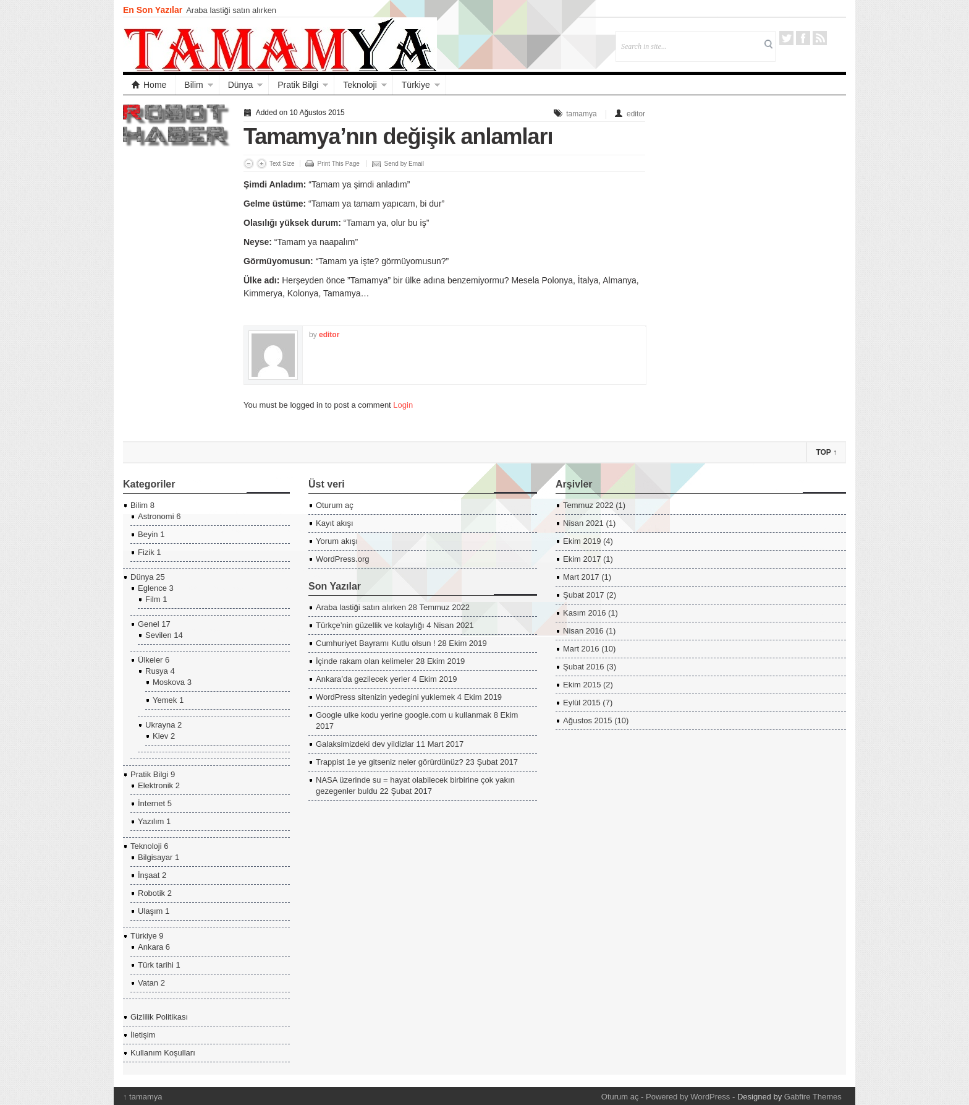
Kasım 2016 (584, 612)
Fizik (146, 552)
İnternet (151, 803)
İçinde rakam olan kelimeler (364, 661)
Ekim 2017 (582, 559)
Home (149, 85)
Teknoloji (359, 85)
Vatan (148, 982)
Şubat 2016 (583, 666)
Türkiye (416, 85)
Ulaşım (150, 911)
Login (403, 405)
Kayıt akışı (334, 523)
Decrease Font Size (248, 163)
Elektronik (155, 785)
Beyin (148, 534)
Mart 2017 (581, 577)
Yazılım (151, 821)
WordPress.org (342, 559)
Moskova (169, 682)
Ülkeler (150, 659)
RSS (820, 38)
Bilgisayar (155, 857)
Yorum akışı (337, 541)
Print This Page (339, 163)
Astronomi (156, 516)
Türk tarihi (156, 965)
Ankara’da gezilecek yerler (363, 679)
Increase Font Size (261, 163)
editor (636, 114)
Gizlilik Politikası (159, 1016)
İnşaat (148, 875)
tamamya (581, 114)
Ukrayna (160, 724)
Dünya (240, 85)
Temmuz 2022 (588, 505)
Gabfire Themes (813, 1096)
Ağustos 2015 (587, 720)
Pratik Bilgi (297, 85)
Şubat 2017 (583, 595)
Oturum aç (334, 505)
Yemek (165, 700)
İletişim (142, 1034)
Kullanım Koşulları (162, 1052)
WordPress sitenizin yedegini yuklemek (385, 697)
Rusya (156, 671)
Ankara (150, 947)
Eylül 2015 (582, 702)
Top (826, 452)
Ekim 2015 (582, 684)
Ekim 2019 (582, 541)
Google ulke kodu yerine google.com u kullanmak (403, 715)
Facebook (803, 38)
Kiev (160, 736)
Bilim (193, 85)
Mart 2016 (581, 648)
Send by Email (404, 163)
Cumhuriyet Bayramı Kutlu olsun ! (376, 643)
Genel (148, 624)
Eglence (152, 588)
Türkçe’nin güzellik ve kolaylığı (370, 625)
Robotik (151, 893)
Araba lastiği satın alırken (231, 10)
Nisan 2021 (583, 523)
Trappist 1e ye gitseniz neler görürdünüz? (389, 762)
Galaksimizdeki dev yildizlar (365, 744)
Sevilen (158, 635)
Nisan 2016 (583, 630)
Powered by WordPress (688, 1096)
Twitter (786, 38)
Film (153, 599)
